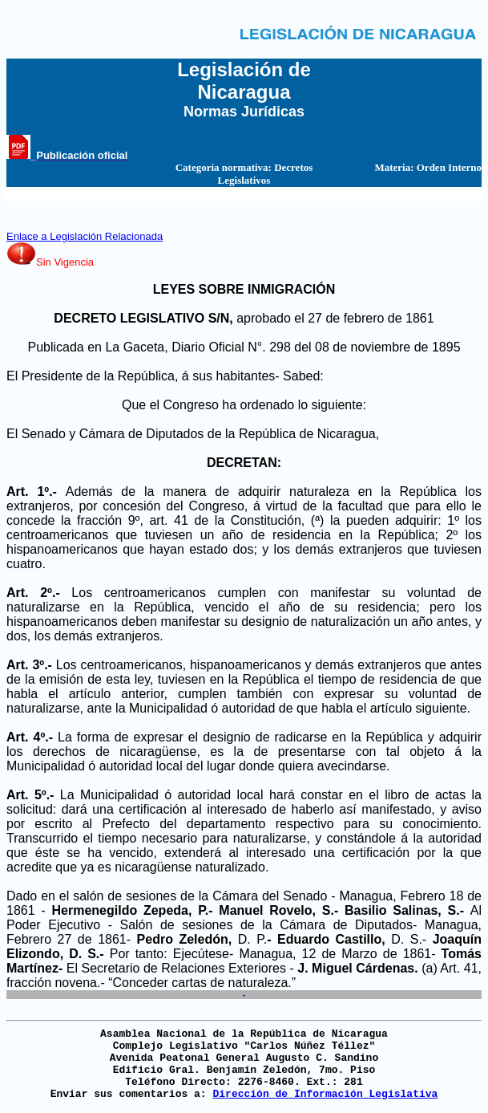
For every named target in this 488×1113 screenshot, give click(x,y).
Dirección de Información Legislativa (325, 1094)
